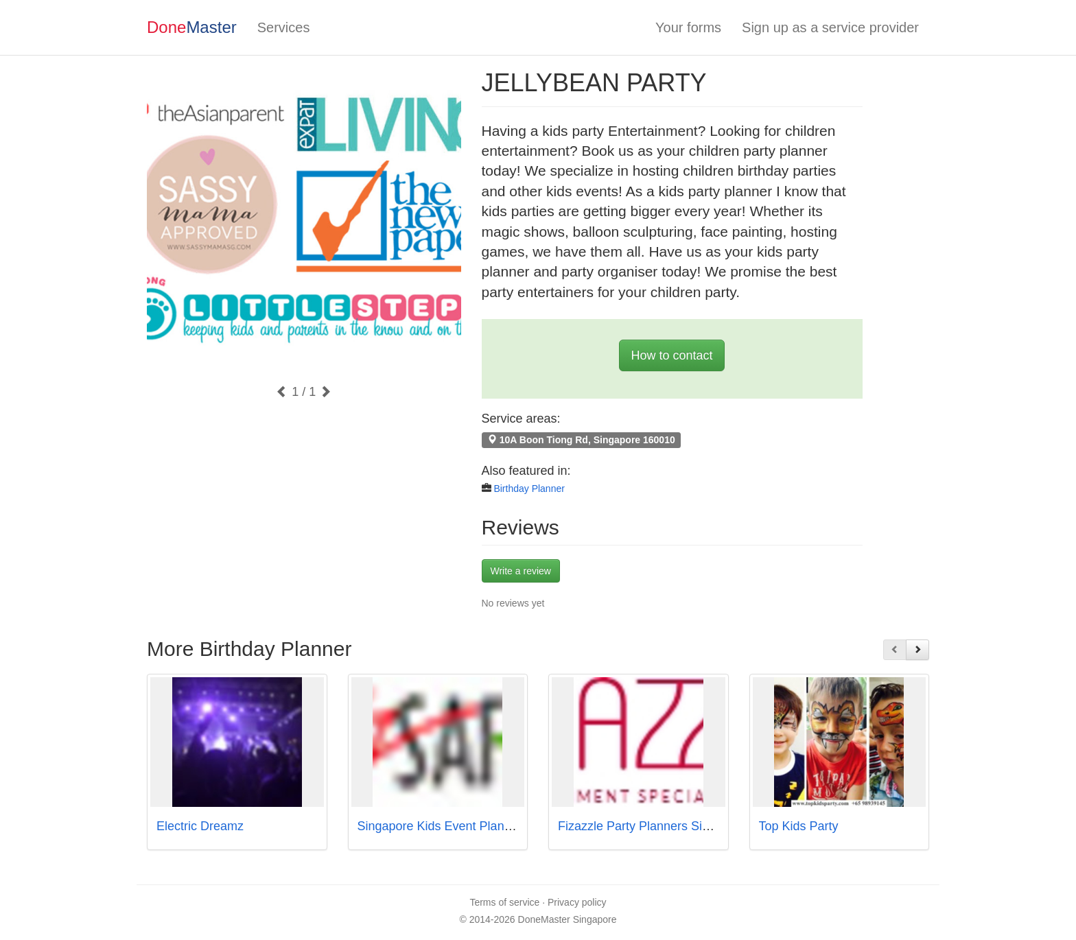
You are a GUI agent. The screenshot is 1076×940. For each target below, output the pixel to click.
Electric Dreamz (200, 826)
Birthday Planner (529, 488)
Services (283, 27)
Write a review (521, 570)
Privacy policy (577, 902)
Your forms (688, 27)
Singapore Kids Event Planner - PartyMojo (473, 826)
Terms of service (504, 902)
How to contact (671, 355)
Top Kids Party (799, 826)
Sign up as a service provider (830, 27)
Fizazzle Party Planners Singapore (652, 826)
